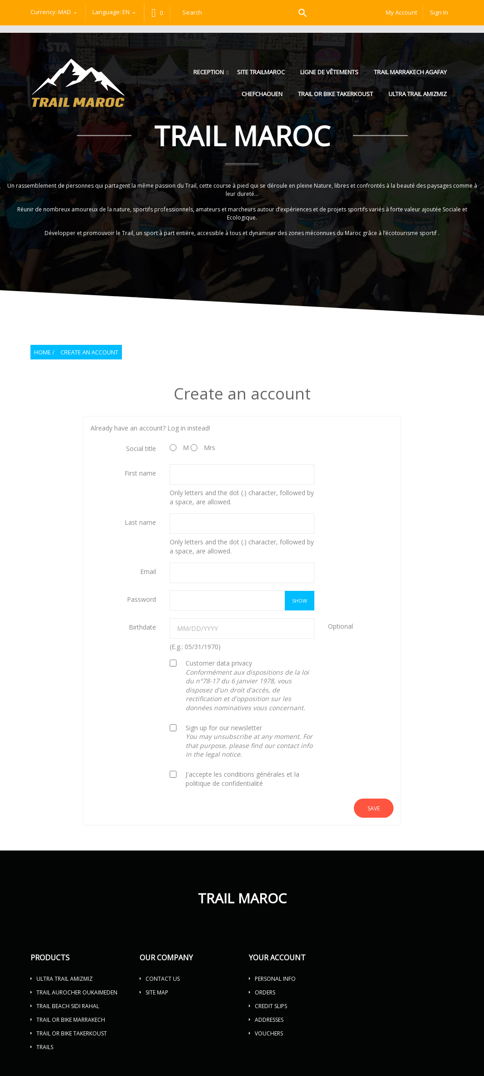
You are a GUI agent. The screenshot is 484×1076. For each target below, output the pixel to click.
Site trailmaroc (261, 72)
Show (299, 600)
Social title (141, 448)
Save (374, 808)
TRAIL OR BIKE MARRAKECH (70, 1020)
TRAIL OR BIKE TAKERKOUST (335, 94)
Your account (277, 957)
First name (140, 473)
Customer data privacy (247, 685)
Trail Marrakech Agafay (410, 72)
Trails (44, 1047)
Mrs (203, 447)
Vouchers (269, 1033)
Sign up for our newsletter (249, 741)
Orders (265, 992)
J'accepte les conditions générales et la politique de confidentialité (242, 779)
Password (141, 599)
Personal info (275, 979)
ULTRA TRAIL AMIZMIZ (417, 94)
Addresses (269, 1020)
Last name (140, 522)
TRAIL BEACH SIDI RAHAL (67, 1006)
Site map (157, 992)
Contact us (163, 979)
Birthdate (142, 627)
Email (148, 571)
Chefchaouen (262, 94)
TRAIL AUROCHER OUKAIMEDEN (76, 992)
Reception (209, 72)
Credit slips (271, 1006)
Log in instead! (188, 428)
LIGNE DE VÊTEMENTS (329, 72)
